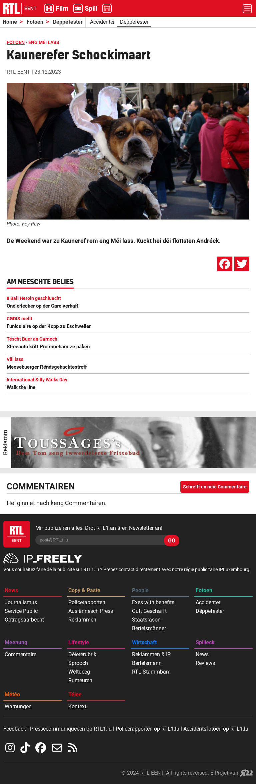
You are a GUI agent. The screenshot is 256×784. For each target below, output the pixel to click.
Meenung (16, 642)
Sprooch (78, 663)
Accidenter (102, 22)
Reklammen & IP (151, 654)
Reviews (205, 663)
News (11, 590)
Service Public (21, 611)
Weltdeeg (79, 672)
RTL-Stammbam (151, 672)
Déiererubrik (82, 654)
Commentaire (20, 654)
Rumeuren (80, 680)
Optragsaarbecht (24, 620)
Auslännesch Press (90, 611)
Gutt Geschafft (149, 611)
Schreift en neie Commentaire (215, 486)
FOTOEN (16, 42)
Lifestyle (78, 642)
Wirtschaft (144, 642)
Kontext (77, 706)
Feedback (14, 729)
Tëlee (75, 694)
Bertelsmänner (149, 628)
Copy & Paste (84, 590)
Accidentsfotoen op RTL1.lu (215, 729)
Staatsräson (146, 620)
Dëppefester (68, 22)
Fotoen (35, 22)
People (140, 590)
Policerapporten (86, 602)
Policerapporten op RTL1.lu (147, 729)
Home (10, 22)
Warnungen (18, 706)
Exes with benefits (153, 602)
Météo (12, 694)
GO (171, 540)
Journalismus (21, 602)
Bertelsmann (147, 663)
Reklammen (82, 620)
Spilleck (205, 642)
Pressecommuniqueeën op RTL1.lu (71, 729)
